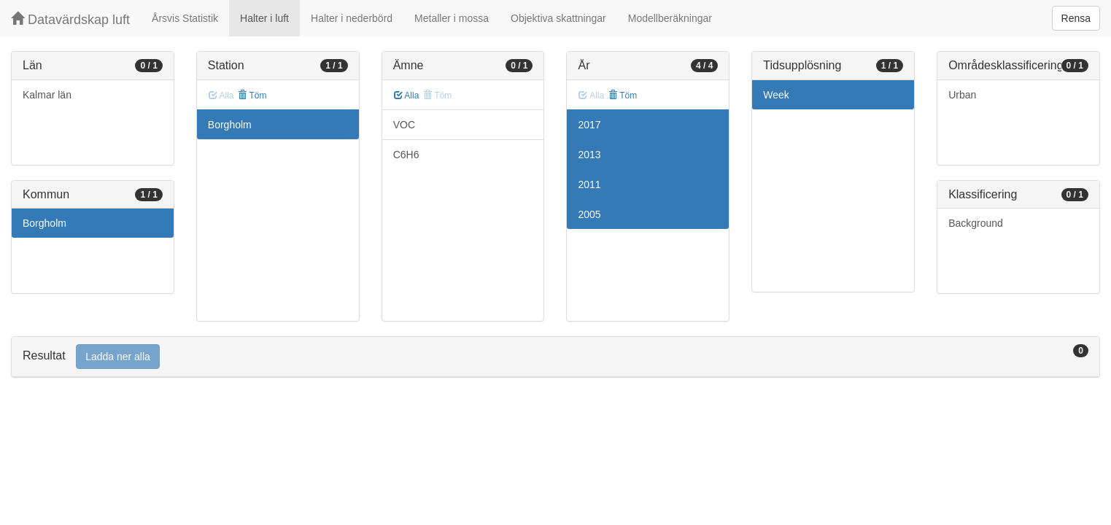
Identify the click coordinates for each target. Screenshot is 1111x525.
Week (776, 95)
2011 (589, 184)
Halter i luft (264, 18)
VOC (404, 125)
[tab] (555, 357)
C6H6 (406, 154)
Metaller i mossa (451, 18)
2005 (589, 214)
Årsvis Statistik (185, 18)
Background (975, 223)
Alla (406, 95)
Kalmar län (47, 95)
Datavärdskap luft (70, 19)
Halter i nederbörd (351, 18)
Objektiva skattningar (558, 18)
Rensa (1076, 18)
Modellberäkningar (670, 18)
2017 (589, 125)
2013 (589, 154)
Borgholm (44, 223)
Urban (962, 95)
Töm (252, 95)
